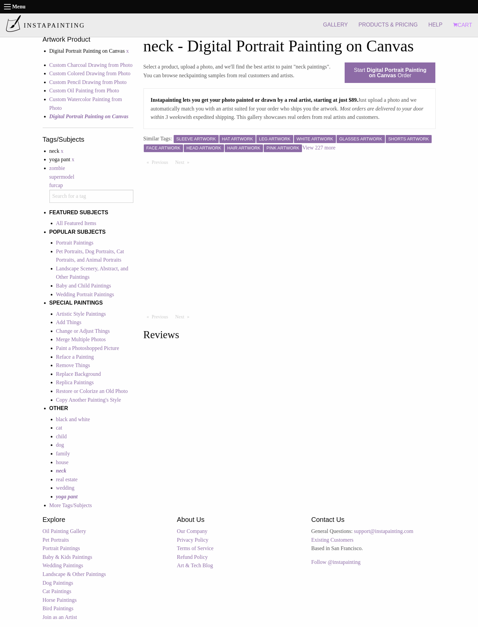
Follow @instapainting (336, 562)
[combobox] (91, 196)
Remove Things (73, 365)
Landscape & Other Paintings (74, 574)
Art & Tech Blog (195, 565)
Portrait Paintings (75, 242)
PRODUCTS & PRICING (388, 25)
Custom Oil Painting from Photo (84, 90)
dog (60, 445)
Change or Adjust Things (83, 331)
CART (462, 25)
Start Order (390, 72)
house (62, 462)
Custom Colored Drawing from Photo (90, 73)
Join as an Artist (60, 617)
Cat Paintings (57, 591)
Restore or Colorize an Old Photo (92, 391)
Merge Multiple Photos (81, 339)
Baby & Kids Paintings (67, 557)
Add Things (69, 322)
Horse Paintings (60, 600)
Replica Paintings (75, 382)
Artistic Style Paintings (81, 314)
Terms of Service (195, 548)
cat (59, 428)
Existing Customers (332, 540)
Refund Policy (192, 557)
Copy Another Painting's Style (88, 400)
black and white (73, 419)
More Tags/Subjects (70, 505)
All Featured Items (76, 223)
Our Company (192, 531)
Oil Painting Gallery (64, 531)
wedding (65, 488)
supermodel (62, 177)
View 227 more (319, 147)
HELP (435, 25)
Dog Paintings (58, 583)
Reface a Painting (75, 357)
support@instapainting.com (384, 531)
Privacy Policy (193, 540)
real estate (67, 479)
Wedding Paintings (63, 565)
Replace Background (78, 374)
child (61, 436)
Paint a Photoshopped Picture (87, 348)
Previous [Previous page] (162, 162)
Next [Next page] (184, 162)
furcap (56, 185)
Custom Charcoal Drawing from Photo (91, 65)
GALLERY (335, 25)
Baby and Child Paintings (83, 285)
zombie (57, 168)
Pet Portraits (56, 540)
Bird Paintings (58, 608)
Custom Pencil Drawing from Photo (88, 82)
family (63, 453)
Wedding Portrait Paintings (85, 294)
